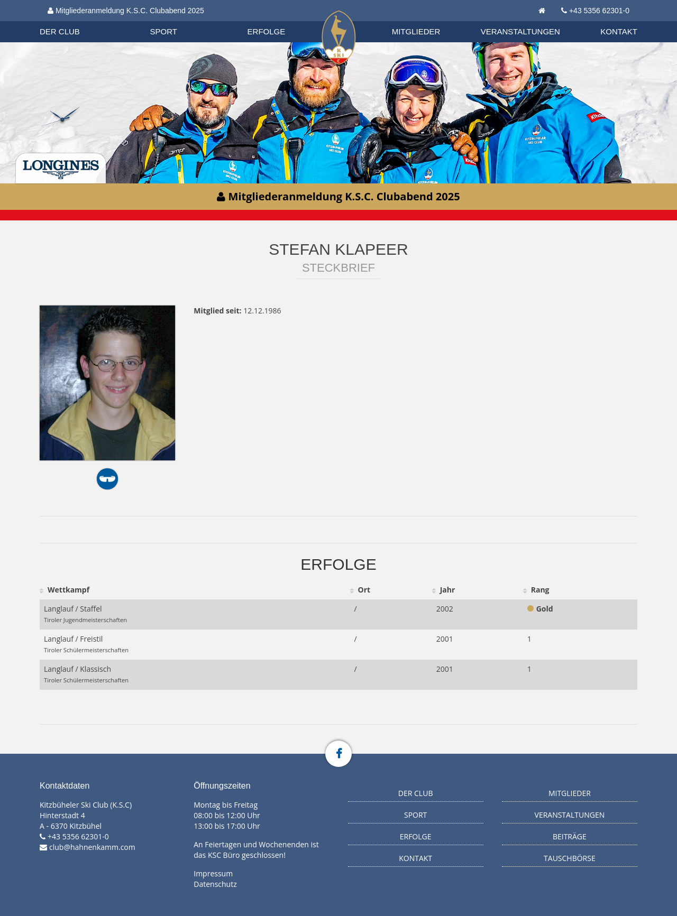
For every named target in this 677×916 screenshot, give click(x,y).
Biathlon (69, 20)
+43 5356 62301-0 (599, 10)
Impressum (213, 873)
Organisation (70, 21)
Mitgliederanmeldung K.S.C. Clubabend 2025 (126, 10)
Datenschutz (215, 884)
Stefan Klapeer (338, 249)
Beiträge (570, 836)
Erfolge (267, 31)
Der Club (60, 31)
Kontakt (618, 31)
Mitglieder (416, 31)
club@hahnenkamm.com (92, 847)
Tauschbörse (570, 858)
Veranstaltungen (520, 31)
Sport (163, 31)
